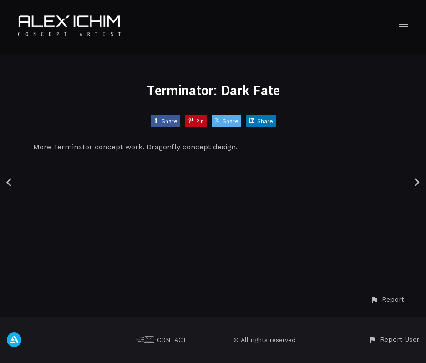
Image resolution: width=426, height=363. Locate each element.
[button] (387, 299)
